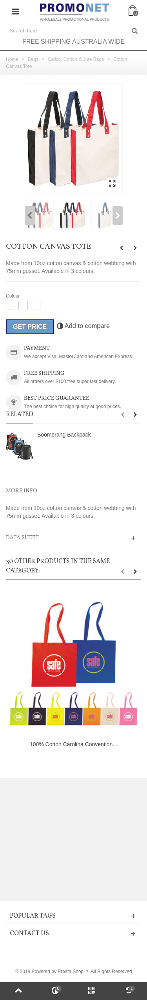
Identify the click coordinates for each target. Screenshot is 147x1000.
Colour (13, 296)
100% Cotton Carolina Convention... (73, 744)
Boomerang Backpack (64, 434)
